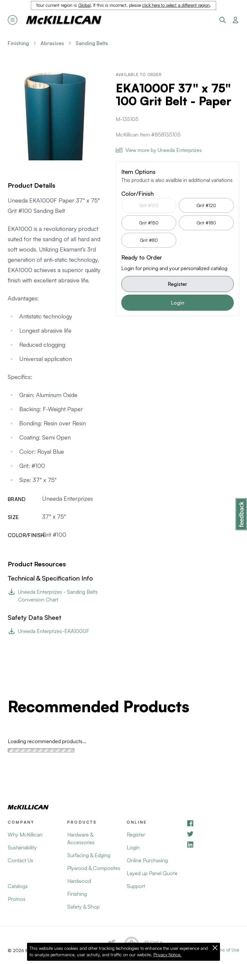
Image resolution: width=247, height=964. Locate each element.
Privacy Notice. (167, 954)
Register (177, 284)
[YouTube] (212, 834)
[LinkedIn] (212, 844)
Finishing (18, 43)
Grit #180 (206, 222)
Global (84, 5)
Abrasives (52, 43)
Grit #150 (149, 222)
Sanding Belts (92, 43)
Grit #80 (149, 240)
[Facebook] (212, 823)
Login (177, 302)
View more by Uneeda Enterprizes (159, 150)
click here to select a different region (176, 5)
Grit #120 (206, 205)
